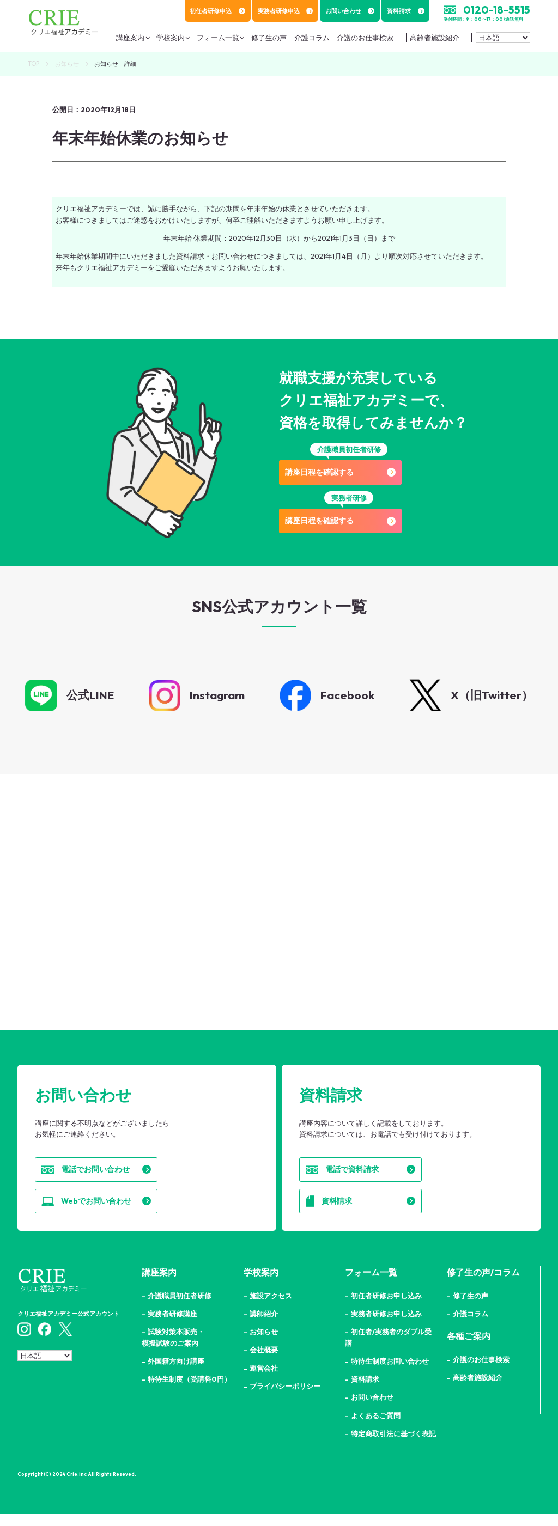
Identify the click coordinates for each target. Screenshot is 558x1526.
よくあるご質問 (376, 1427)
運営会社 (264, 1380)
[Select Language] (503, 40)
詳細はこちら (137, 942)
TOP (33, 64)
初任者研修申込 (217, 11)
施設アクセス (271, 1307)
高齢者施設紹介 (431, 41)
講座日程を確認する (348, 473)
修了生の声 (470, 1307)
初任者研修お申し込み (386, 1307)
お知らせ (67, 64)
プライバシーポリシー (285, 1398)
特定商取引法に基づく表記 (393, 1445)
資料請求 (405, 11)
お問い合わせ (350, 11)
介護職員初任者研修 (179, 1307)
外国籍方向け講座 (176, 1373)
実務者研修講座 (172, 1325)
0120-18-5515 (496, 9)
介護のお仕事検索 (362, 41)
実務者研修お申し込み (386, 1325)
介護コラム (470, 1325)
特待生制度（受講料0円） (189, 1391)
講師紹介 (264, 1325)
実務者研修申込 (285, 11)
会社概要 (264, 1362)
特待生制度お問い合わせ (390, 1373)
